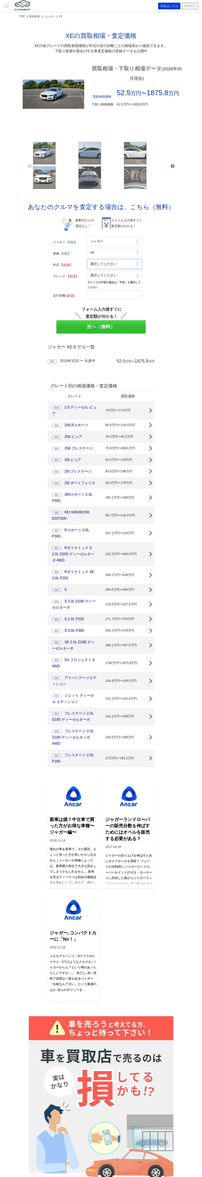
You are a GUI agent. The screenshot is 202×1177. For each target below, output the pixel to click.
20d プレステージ (78, 448)
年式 (63, 265)
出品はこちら (167, 6)
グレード (66, 276)
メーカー (65, 242)
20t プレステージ (78, 471)
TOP (22, 16)
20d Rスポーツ (76, 425)
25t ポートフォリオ (79, 483)
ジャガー (49, 16)
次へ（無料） (101, 326)
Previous (29, 166)
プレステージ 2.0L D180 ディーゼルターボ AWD (73, 737)
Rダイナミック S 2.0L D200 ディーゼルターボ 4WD (73, 554)
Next (172, 166)
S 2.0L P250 (74, 619)
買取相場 (34, 16)
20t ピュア (72, 460)
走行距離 (64, 295)
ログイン (189, 6)
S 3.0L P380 (74, 630)
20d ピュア (73, 437)
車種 (62, 253)
